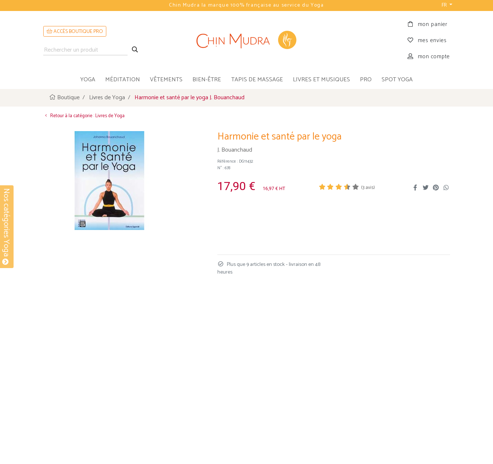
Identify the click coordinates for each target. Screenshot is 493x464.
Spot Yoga (397, 80)
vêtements (166, 80)
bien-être (206, 80)
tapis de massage (257, 80)
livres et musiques (321, 80)
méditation (122, 80)
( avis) (368, 188)
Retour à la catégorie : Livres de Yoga (84, 116)
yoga (87, 80)
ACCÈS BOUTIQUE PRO (75, 31)
